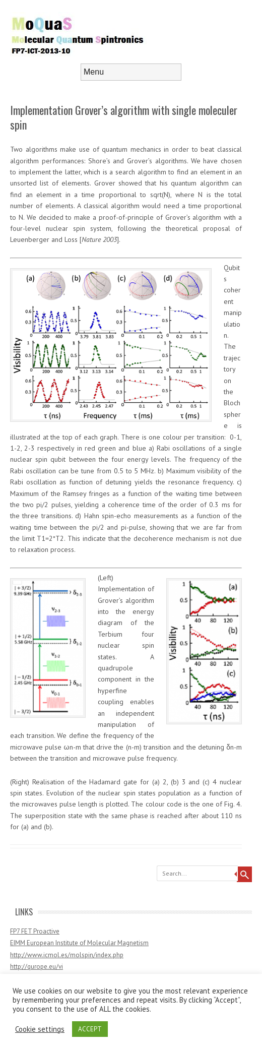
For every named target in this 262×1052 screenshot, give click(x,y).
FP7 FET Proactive (34, 931)
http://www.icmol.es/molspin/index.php (66, 955)
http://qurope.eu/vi (36, 966)
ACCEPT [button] (90, 1029)
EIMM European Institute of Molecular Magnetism (79, 943)
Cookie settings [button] (39, 1029)
